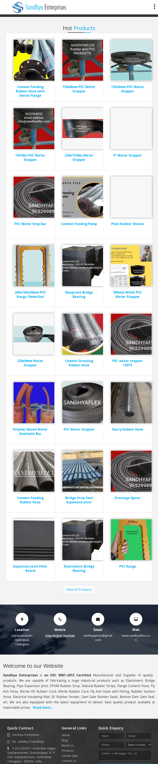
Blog (65, 740)
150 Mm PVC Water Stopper (30, 157)
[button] (60, 635)
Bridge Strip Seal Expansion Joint (79, 500)
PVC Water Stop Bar (30, 224)
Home (66, 735)
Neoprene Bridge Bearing (79, 294)
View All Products (79, 590)
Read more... (43, 707)
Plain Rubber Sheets (127, 224)
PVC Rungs (127, 566)
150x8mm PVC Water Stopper (79, 89)
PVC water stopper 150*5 (128, 363)
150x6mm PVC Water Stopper (127, 89)
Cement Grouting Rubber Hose (79, 363)
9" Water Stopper (128, 155)
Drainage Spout (128, 498)
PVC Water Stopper (79, 429)
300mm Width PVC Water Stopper (127, 294)
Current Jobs (70, 756)
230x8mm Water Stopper (30, 363)
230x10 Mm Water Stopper (79, 157)
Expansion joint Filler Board (30, 568)
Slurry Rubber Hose (127, 429)
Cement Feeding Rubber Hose (30, 500)
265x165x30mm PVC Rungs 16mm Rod (30, 294)
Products (67, 750)
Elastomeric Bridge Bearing (79, 568)
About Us (68, 745)
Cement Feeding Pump (79, 224)
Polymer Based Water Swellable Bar (30, 431)
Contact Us (69, 761)
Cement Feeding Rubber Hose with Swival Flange (30, 91)
